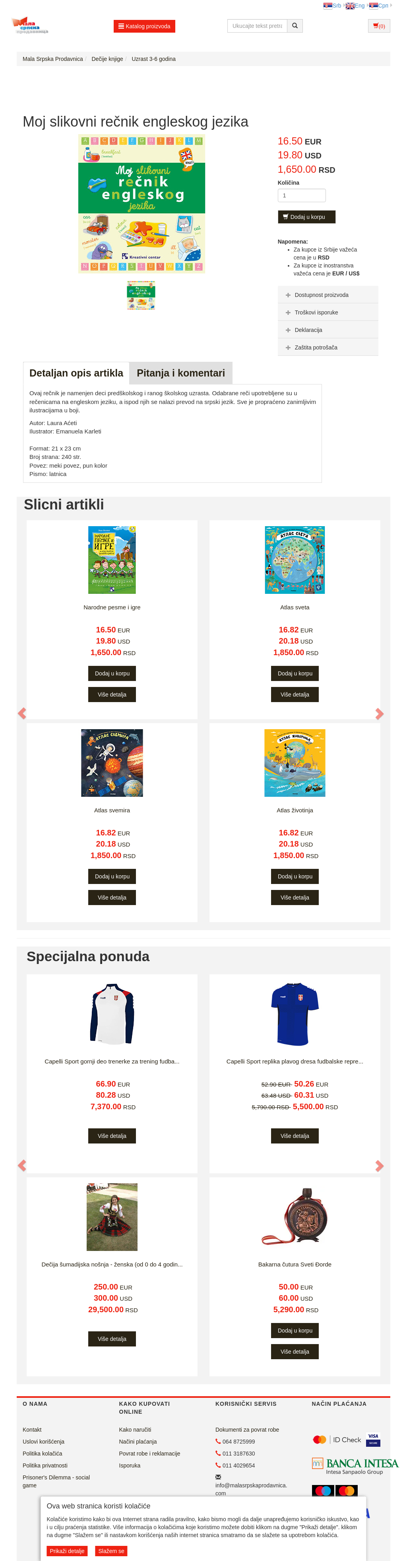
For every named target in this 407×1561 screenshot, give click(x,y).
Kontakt (32, 1429)
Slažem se (111, 1551)
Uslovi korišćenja (43, 1441)
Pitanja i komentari (181, 373)
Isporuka (130, 1465)
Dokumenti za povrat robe (247, 1429)
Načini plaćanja (138, 1441)
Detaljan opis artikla (76, 373)
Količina (288, 183)
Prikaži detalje (67, 1551)
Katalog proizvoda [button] (144, 26)
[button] (22, 714)
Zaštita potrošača (310, 347)
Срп (378, 5)
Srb (332, 5)
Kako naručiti (135, 1429)
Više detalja (112, 694)
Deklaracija (303, 330)
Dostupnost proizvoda (316, 295)
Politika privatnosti (45, 1465)
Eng (355, 5)
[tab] (328, 294)
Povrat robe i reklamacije (149, 1453)
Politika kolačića (42, 1453)
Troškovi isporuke (311, 312)
